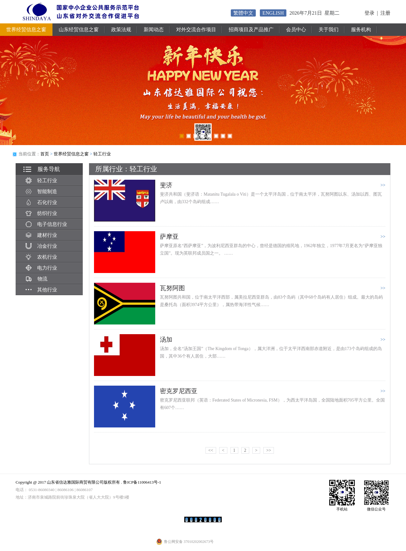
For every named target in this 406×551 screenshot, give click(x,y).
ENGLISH (273, 13)
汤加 (166, 339)
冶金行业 (41, 246)
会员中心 (296, 29)
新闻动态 (154, 29)
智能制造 (41, 191)
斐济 (166, 185)
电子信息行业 (46, 224)
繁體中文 (243, 13)
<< (210, 450)
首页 (44, 154)
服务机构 (361, 29)
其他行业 (41, 290)
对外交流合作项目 (196, 29)
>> (268, 450)
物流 (36, 279)
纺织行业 (41, 213)
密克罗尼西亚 (178, 391)
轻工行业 (102, 154)
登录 (369, 13)
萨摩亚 (169, 236)
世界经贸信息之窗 (26, 29)
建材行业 (41, 235)
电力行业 (41, 268)
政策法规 (121, 29)
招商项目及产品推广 (251, 29)
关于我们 (329, 29)
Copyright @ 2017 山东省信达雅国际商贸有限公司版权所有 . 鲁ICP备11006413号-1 (88, 482)
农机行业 (41, 257)
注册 (385, 13)
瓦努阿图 (172, 288)
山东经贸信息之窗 (79, 29)
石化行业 (41, 202)
